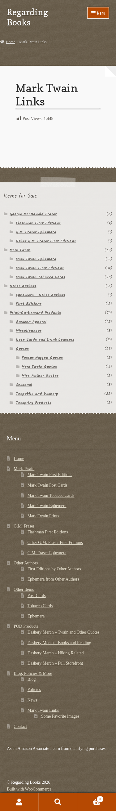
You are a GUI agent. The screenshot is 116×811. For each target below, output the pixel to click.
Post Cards (37, 595)
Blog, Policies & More (33, 673)
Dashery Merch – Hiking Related (56, 653)
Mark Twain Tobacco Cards (40, 277)
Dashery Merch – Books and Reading (59, 642)
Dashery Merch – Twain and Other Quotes (63, 632)
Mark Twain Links (43, 710)
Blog (32, 679)
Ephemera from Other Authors (53, 579)
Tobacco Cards (40, 606)
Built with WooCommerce (29, 789)
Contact (20, 726)
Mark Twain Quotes (39, 367)
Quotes (22, 349)
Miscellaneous (28, 331)
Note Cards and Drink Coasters (45, 340)
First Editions (28, 304)
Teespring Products (33, 403)
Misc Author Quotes (40, 376)
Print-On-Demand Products (35, 313)
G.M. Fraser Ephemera (36, 232)
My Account (19, 802)
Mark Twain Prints (43, 516)
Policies (34, 689)
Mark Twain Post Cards (47, 485)
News (32, 700)
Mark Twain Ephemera (36, 259)
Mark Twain (20, 250)
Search (58, 802)
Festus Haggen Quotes (42, 358)
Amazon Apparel (31, 322)
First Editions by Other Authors (54, 569)
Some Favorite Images (60, 716)
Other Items (24, 589)
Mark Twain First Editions (40, 268)
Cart (90, 798)
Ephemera (36, 616)
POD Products (26, 626)
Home (10, 42)
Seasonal (24, 385)
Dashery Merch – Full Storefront (55, 663)
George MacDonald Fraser (33, 214)
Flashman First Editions (38, 223)
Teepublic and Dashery (37, 394)
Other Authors (23, 286)
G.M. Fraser (24, 526)
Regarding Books (27, 17)
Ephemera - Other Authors (40, 295)
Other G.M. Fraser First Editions (46, 241)
